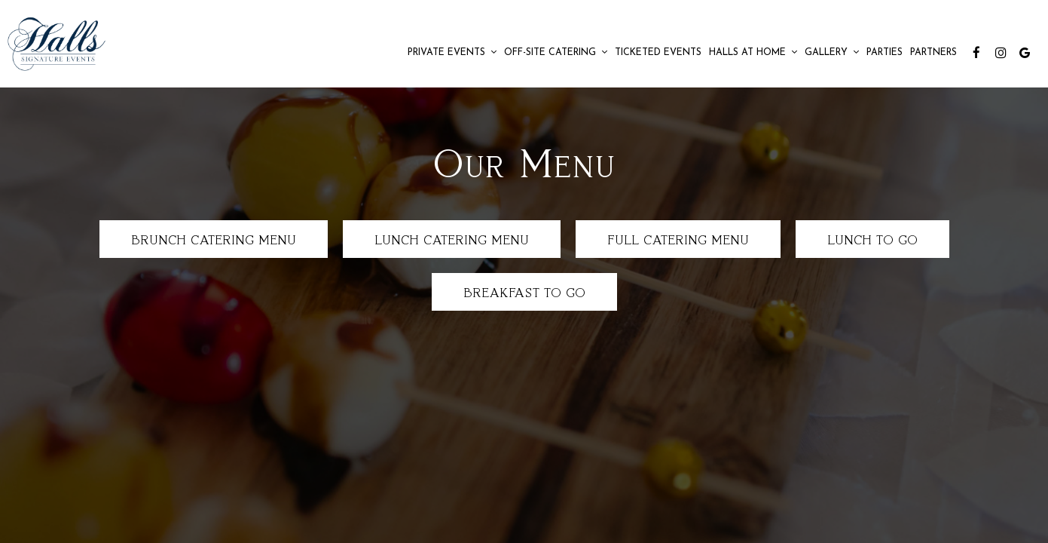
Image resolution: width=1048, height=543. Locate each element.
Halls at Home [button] (753, 52)
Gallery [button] (832, 52)
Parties (884, 52)
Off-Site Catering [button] (555, 52)
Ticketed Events (658, 52)
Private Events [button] (452, 52)
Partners (933, 52)
